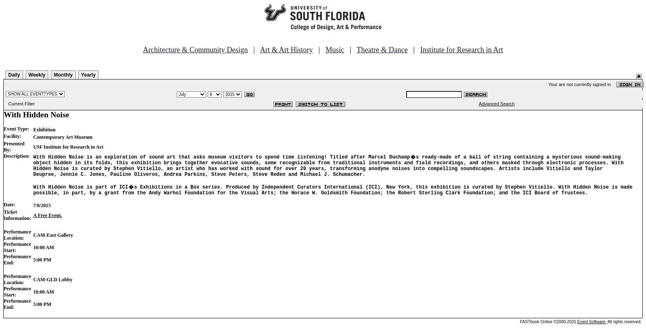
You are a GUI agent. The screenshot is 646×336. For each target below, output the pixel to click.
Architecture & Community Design (195, 50)
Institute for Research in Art (461, 50)
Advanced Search (497, 103)
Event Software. (591, 329)
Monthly (63, 75)
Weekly (36, 75)
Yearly (88, 75)
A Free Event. (47, 223)
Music (334, 50)
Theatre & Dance (381, 50)
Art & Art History (286, 50)
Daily (14, 75)
